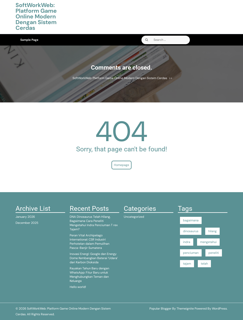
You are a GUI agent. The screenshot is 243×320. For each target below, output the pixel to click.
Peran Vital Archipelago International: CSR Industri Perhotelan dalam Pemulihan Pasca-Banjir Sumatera (89, 241)
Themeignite (185, 309)
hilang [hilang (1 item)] (212, 231)
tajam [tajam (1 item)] (187, 264)
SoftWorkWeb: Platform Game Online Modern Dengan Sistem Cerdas (36, 16)
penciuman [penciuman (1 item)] (191, 253)
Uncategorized (134, 217)
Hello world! (78, 287)
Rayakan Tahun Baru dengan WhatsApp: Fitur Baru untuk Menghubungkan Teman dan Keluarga (89, 274)
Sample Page (29, 40)
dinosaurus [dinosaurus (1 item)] (190, 231)
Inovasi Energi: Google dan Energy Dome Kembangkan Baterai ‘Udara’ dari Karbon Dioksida (94, 258)
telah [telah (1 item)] (204, 264)
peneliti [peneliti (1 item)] (213, 253)
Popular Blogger (160, 309)
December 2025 (27, 223)
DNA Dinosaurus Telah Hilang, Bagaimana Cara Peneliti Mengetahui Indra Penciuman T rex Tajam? (94, 223)
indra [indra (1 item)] (186, 242)
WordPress (219, 309)
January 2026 (25, 217)
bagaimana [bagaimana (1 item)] (191, 220)
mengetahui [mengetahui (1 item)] (208, 242)
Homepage (121, 165)
